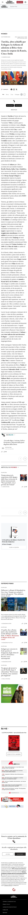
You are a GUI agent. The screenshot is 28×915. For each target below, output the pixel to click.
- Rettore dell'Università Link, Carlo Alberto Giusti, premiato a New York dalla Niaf (13, 768)
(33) (25, 661)
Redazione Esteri (6, 623)
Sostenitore (8, 447)
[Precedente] (20, 458)
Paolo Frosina (5, 678)
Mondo (4, 34)
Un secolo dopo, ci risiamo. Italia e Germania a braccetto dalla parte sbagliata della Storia (14, 442)
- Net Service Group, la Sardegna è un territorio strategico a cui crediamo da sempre (12, 778)
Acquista (14, 547)
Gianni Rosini (5, 486)
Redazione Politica (6, 642)
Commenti (4, 89)
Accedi (8, 854)
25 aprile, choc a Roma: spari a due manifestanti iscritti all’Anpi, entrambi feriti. (9, 633)
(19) (5, 451)
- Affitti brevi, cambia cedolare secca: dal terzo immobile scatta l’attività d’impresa (12, 771)
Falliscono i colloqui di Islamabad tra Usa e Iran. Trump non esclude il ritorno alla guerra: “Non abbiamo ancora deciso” (13, 593)
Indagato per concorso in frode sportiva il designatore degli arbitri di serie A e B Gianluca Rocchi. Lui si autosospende (9, 653)
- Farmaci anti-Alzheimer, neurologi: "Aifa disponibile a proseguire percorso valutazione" (14, 789)
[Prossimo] (25, 458)
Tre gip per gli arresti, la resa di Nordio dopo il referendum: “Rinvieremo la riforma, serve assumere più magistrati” (9, 672)
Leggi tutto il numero (14, 754)
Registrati (20, 854)
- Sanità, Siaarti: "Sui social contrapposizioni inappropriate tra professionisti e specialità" (12, 785)
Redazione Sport (6, 661)
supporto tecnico (8, 885)
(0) (25, 486)
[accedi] (25, 2)
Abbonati (19, 2)
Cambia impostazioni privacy (10, 907)
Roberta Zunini (5, 57)
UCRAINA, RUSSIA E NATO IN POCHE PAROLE (13, 541)
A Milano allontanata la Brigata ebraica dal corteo (10, 637)
